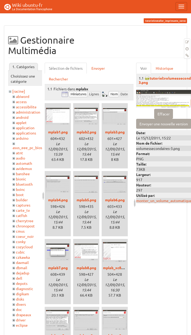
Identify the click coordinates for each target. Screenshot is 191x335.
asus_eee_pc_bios (27, 147)
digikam (22, 293)
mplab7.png (58, 267)
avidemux (24, 168)
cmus (20, 231)
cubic (20, 252)
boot (20, 194)
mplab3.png (115, 132)
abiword (22, 96)
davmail (22, 262)
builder (22, 199)
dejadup (22, 273)
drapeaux (23, 314)
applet (21, 122)
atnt (19, 152)
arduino (22, 138)
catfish (21, 215)
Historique (164, 68)
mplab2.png (86, 132)
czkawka (23, 257)
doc (19, 309)
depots (21, 283)
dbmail (21, 267)
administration (28, 112)
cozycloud (24, 246)
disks (20, 299)
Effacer (164, 113)
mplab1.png (58, 132)
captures (23, 205)
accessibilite (26, 106)
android (22, 117)
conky (21, 241)
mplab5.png (86, 199)
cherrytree (24, 220)
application (25, 127)
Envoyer (98, 68)
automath (24, 163)
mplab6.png (115, 199)
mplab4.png (58, 199)
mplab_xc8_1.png (117, 267)
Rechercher (58, 79)
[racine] (18, 91)
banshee (23, 173)
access (21, 101)
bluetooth (24, 184)
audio (20, 158)
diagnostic (24, 288)
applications (26, 133)
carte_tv (23, 210)
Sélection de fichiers (66, 68)
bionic (21, 179)
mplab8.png (86, 267)
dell (19, 278)
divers (21, 304)
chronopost (25, 226)
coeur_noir (25, 236)
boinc (20, 189)
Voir (143, 68)
